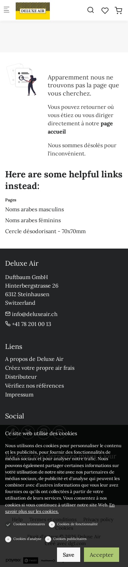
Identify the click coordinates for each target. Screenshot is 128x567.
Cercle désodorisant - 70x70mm (45, 231)
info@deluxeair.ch (31, 314)
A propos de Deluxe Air (34, 358)
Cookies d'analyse (27, 539)
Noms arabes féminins (33, 220)
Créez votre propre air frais (39, 367)
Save (68, 554)
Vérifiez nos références (34, 385)
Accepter (101, 554)
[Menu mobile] (6, 10)
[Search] (90, 10)
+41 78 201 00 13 (28, 323)
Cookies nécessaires (29, 524)
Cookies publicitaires (70, 539)
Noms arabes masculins (34, 209)
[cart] (118, 11)
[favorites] (105, 11)
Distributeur (21, 376)
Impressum (19, 394)
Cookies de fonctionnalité (77, 524)
